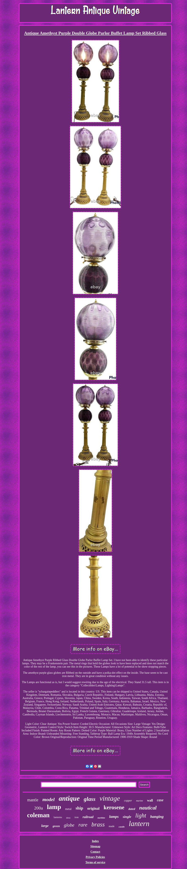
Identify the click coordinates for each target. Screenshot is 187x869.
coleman (38, 815)
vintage (110, 798)
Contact (95, 851)
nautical (148, 808)
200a (38, 808)
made (111, 826)
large (45, 826)
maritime (101, 818)
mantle (32, 800)
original (93, 808)
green (56, 826)
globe (69, 825)
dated (131, 809)
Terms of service (95, 862)
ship (79, 808)
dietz (68, 817)
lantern (139, 824)
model (48, 799)
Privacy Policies (95, 857)
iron (77, 817)
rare (82, 825)
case (160, 800)
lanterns (58, 817)
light (140, 815)
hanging (157, 816)
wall (150, 800)
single (127, 817)
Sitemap (95, 846)
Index (95, 841)
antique (69, 798)
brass (98, 824)
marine (139, 800)
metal (68, 809)
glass (90, 799)
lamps (114, 816)
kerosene (114, 807)
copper (128, 800)
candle (121, 826)
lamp (54, 807)
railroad (88, 817)
